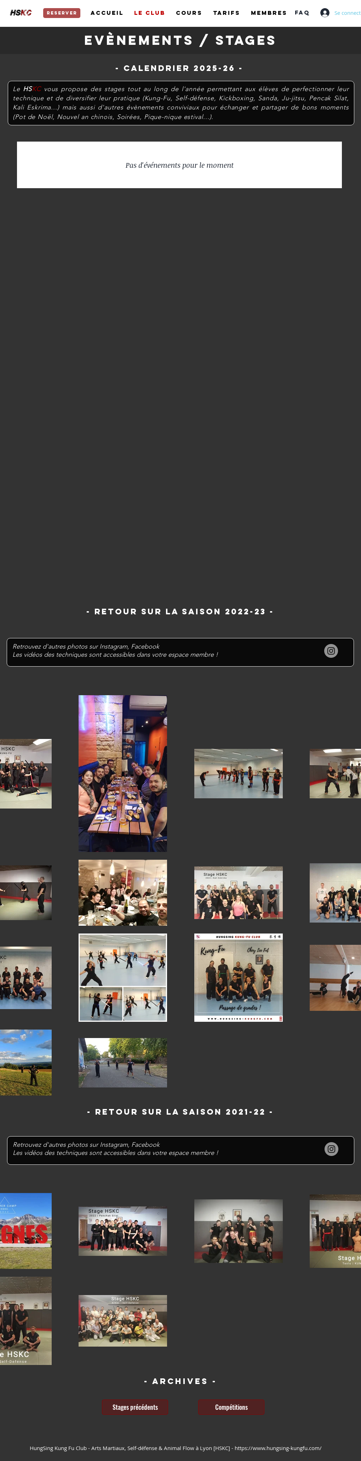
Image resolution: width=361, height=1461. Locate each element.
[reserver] (61, 13)
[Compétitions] (231, 1407)
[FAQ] (302, 13)
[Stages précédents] (135, 1407)
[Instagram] (331, 651)
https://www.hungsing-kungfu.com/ (278, 1447)
